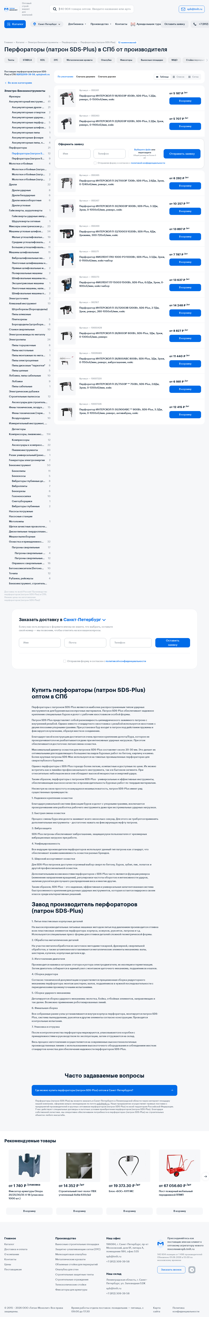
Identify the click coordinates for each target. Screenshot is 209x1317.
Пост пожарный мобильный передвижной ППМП (176, 1193)
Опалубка (106, 60)
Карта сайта (157, 1310)
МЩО (174, 60)
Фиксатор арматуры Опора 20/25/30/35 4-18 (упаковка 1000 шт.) (26, 1195)
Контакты (121, 24)
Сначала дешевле (85, 77)
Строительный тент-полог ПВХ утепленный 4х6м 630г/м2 (77, 1193)
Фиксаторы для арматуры (71, 1290)
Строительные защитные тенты (74, 1274)
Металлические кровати (79, 60)
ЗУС (56, 60)
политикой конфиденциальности (148, 163)
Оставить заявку (174, 24)
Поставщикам (13, 1269)
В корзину (185, 101)
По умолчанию (65, 77)
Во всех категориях (18, 82)
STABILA (27, 60)
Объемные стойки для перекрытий (76, 1264)
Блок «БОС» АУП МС (121, 1191)
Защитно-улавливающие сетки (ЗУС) (78, 1249)
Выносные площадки (152, 60)
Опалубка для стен (66, 1269)
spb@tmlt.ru (191, 9)
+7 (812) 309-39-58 (118, 1261)
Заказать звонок (171, 1270)
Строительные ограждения (71, 1279)
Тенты (11, 60)
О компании (11, 1254)
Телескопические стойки (70, 1284)
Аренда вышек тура (146, 24)
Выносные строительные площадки (77, 1244)
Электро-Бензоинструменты (24, 90)
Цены (7, 1264)
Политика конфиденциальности (186, 1310)
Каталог (15, 24)
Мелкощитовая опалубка (70, 1254)
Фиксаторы (126, 60)
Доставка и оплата (15, 1249)
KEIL (42, 60)
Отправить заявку (182, 153)
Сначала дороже (107, 77)
